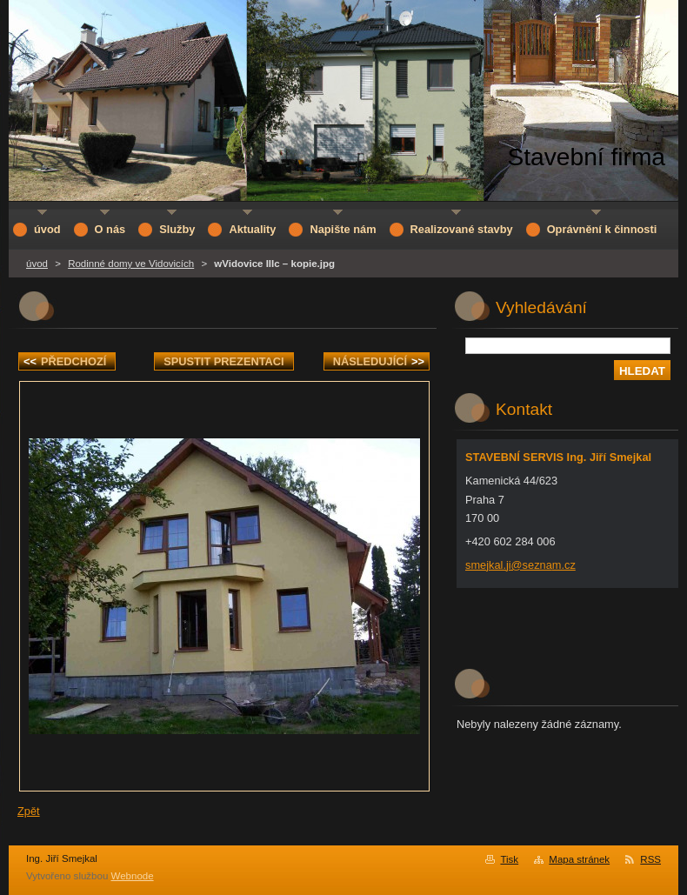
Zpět (28, 811)
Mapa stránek (579, 859)
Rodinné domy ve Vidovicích (131, 263)
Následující (378, 361)
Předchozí (64, 361)
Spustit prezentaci (223, 361)
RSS (650, 859)
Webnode (132, 876)
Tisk (509, 859)
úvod (37, 263)
